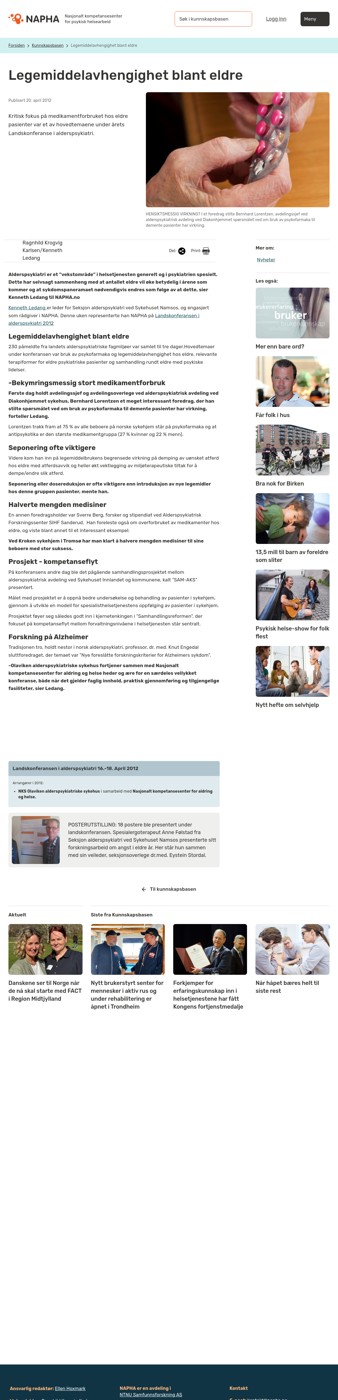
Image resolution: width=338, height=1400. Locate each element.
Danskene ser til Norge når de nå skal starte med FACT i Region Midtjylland (45, 991)
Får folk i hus (273, 415)
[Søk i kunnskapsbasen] (207, 19)
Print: (200, 251)
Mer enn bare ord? (280, 346)
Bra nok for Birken (280, 483)
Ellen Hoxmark (70, 1388)
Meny (315, 19)
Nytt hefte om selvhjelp (287, 705)
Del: (177, 251)
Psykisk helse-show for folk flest (293, 632)
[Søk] (242, 19)
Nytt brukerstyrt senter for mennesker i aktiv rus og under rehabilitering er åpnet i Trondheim (127, 995)
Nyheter (266, 260)
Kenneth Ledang (27, 307)
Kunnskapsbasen (48, 45)
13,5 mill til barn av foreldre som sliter (292, 556)
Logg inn (276, 19)
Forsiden (16, 45)
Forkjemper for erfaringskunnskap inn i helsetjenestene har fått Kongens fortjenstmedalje (208, 995)
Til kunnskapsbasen (169, 889)
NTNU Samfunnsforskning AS (151, 1394)
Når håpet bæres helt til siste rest (287, 987)
